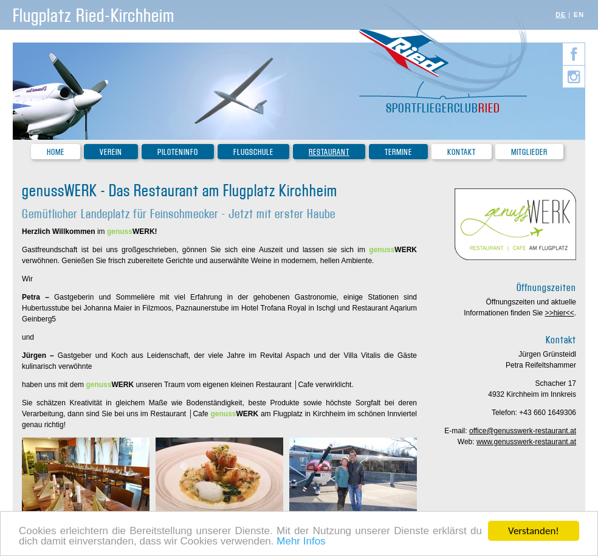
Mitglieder (529, 152)
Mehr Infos (301, 543)
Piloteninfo (177, 152)
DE (560, 14)
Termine (398, 152)
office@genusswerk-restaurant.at (522, 431)
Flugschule (253, 152)
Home (55, 152)
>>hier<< (559, 313)
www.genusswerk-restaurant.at (526, 442)
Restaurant (329, 152)
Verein (111, 152)
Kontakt (461, 152)
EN (579, 14)
